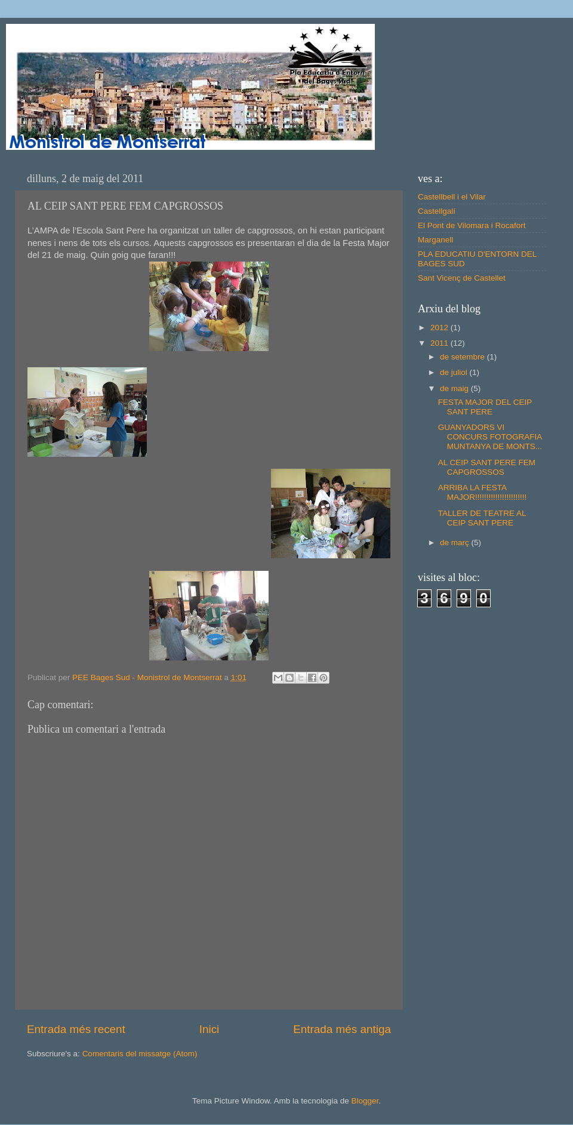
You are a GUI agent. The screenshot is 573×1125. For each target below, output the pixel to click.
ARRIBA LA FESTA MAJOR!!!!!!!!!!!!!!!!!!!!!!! (482, 492)
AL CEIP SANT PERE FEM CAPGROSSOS (486, 467)
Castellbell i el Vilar (452, 196)
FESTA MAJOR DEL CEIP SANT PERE (485, 407)
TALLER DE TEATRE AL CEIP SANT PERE (482, 518)
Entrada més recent (76, 1029)
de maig (455, 388)
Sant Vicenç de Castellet (462, 277)
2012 (440, 327)
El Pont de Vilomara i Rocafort (472, 225)
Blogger (364, 1100)
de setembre (463, 356)
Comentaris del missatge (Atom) (140, 1053)
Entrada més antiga (342, 1029)
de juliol (455, 372)
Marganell (435, 239)
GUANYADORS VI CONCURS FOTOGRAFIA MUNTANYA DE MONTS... (490, 437)
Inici (209, 1029)
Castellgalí (436, 211)
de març (456, 542)
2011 (440, 343)
